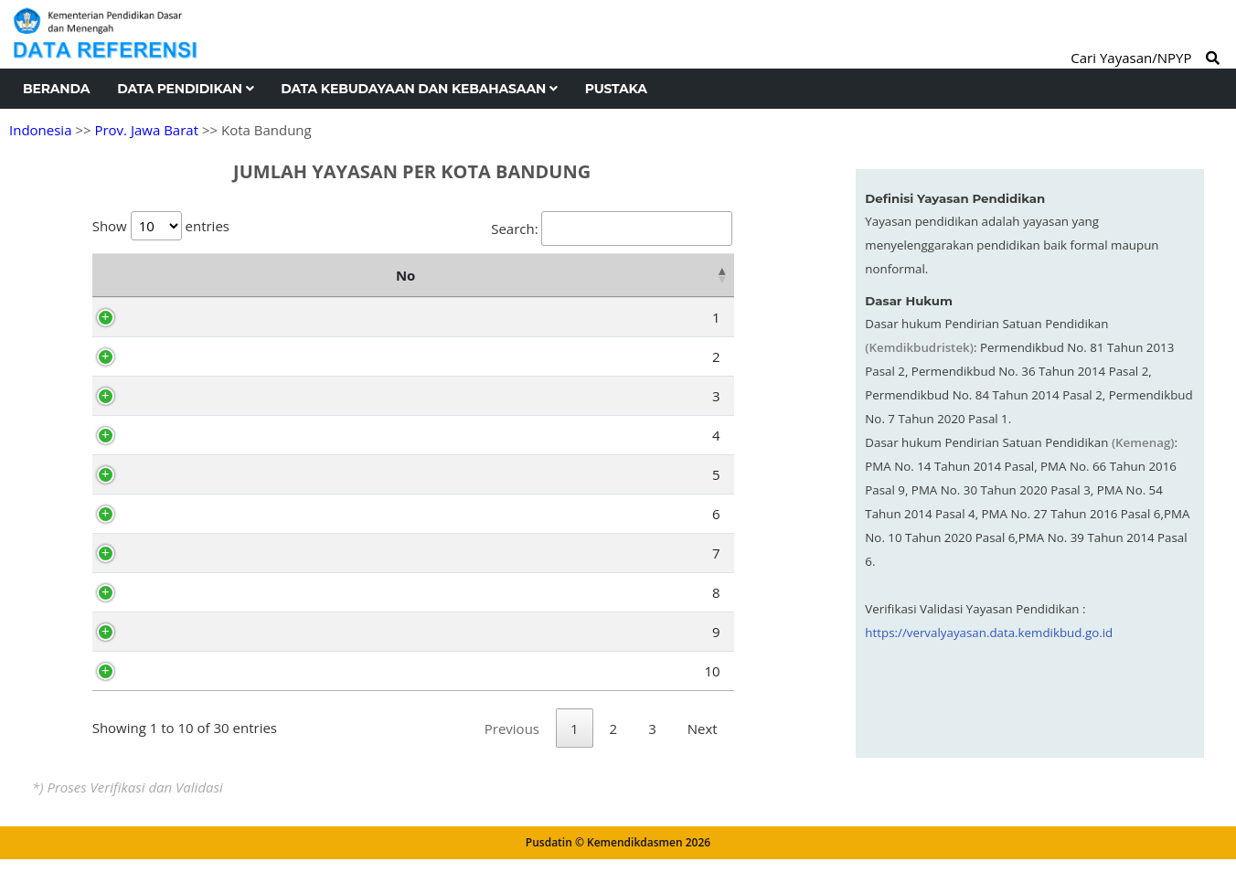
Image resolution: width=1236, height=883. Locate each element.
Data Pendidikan (185, 88)
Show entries (160, 225)
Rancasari (185, 671)
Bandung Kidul (201, 592)
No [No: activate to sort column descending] (111, 275)
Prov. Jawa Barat (146, 130)
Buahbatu (185, 631)
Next (702, 752)
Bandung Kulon (203, 317)
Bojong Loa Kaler (208, 396)
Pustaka (616, 88)
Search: (611, 228)
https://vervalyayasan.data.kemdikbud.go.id (989, 632)
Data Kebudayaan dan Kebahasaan (419, 88)
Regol (172, 514)
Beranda (56, 88)
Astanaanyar (194, 474)
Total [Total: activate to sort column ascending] (693, 275)
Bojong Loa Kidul (207, 435)
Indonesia (40, 130)
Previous (512, 752)
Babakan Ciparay (208, 356)
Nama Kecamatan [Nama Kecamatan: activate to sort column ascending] (343, 275)
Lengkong (185, 553)
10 (124, 671)
